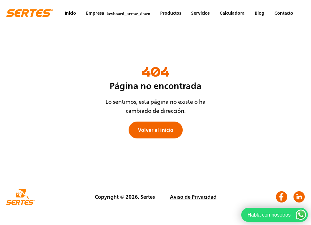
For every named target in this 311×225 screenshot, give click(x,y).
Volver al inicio (155, 130)
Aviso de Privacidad (193, 196)
